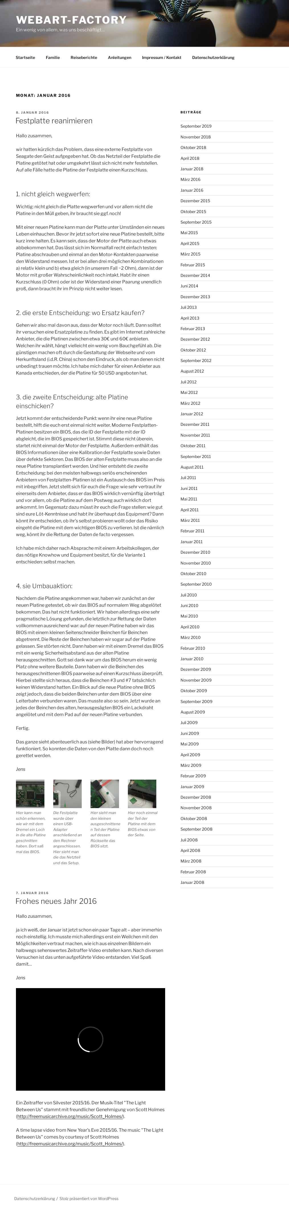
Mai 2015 (189, 232)
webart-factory (71, 20)
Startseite (25, 57)
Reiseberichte (84, 57)
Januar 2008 (192, 882)
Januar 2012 (192, 413)
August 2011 (192, 467)
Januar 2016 (192, 190)
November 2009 (196, 680)
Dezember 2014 (195, 275)
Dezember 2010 (195, 552)
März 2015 (190, 254)
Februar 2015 (193, 264)
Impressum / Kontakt (161, 57)
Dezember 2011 (195, 424)
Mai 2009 (190, 743)
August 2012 (192, 371)
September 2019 (196, 126)
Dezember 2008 (196, 797)
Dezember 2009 (196, 669)
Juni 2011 (189, 488)
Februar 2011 (192, 530)
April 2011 (190, 509)
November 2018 (196, 136)
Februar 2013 (193, 328)
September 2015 (196, 222)
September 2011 (196, 456)
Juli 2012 (188, 381)
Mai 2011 (189, 498)
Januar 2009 (192, 786)
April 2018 (190, 158)
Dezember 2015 (195, 200)
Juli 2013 (189, 307)
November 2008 (196, 807)
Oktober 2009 (194, 690)
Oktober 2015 (193, 211)
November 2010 (196, 563)
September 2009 (196, 701)
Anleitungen (119, 57)
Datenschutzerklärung (213, 57)
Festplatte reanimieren (54, 120)
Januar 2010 (192, 658)
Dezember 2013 (195, 296)
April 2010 (190, 626)
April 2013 (190, 318)
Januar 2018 (192, 168)
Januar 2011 (192, 541)
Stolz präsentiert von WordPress (89, 1198)
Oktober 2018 (193, 147)
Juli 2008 (189, 839)
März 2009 (191, 765)
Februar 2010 (193, 648)
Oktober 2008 (194, 818)
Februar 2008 (193, 871)
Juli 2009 (189, 722)
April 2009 (190, 754)
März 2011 (190, 520)
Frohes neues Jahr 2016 (56, 901)
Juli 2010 (189, 594)
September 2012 (196, 360)
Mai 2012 (189, 392)
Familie (53, 57)
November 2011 (195, 435)
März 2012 (190, 403)
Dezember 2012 (195, 339)
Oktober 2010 (193, 573)
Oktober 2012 (193, 350)
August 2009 (193, 712)
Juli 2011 (188, 477)
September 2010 (196, 584)
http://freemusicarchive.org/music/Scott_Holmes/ (70, 1116)
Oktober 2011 (193, 445)
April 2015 (190, 243)
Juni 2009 (190, 733)
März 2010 (191, 637)
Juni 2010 (189, 605)
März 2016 (190, 179)
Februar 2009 (193, 775)
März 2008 (191, 861)
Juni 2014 (189, 285)
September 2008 (196, 829)
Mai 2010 (189, 616)
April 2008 (190, 850)
